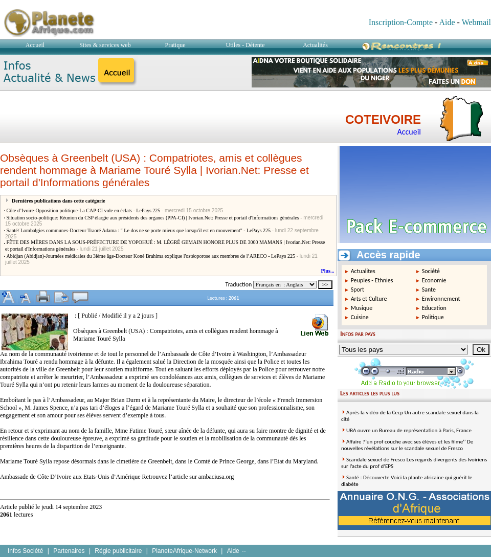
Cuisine (360, 317)
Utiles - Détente (245, 45)
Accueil (35, 45)
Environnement (441, 298)
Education (434, 307)
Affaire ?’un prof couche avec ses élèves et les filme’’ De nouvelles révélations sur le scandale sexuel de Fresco (407, 445)
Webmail (476, 22)
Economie (434, 280)
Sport (357, 289)
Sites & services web (104, 45)
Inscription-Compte (401, 22)
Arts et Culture (369, 298)
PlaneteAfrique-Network (184, 550)
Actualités (315, 45)
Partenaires (68, 550)
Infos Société (25, 550)
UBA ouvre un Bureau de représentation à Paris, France (409, 430)
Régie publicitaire (118, 550)
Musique (362, 307)
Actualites (363, 271)
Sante (429, 289)
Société (431, 271)
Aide (447, 22)
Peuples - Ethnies (372, 280)
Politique (433, 317)
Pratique (175, 45)
